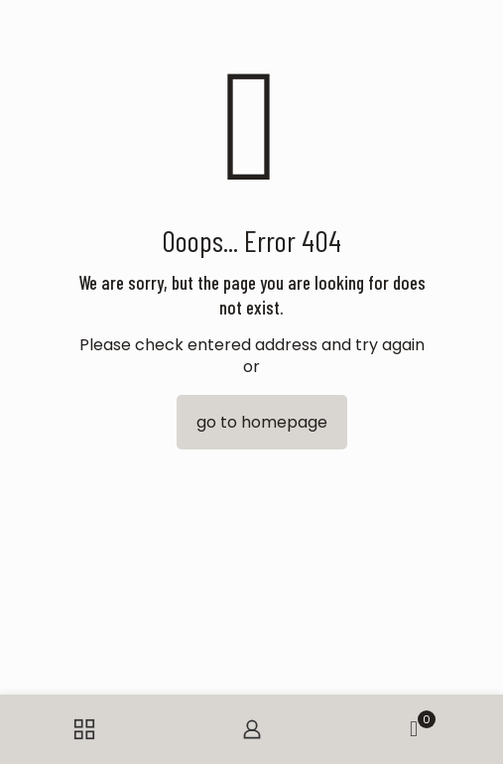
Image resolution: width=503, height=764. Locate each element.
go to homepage (261, 422)
